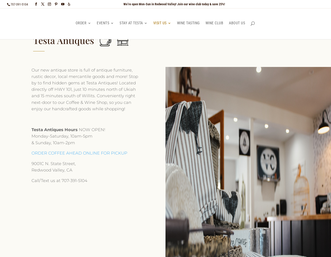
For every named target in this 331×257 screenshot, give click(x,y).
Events (103, 23)
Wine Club (214, 23)
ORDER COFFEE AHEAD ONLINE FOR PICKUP (79, 153)
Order (81, 23)
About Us (237, 23)
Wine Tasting (188, 23)
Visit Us (160, 23)
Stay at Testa (131, 23)
